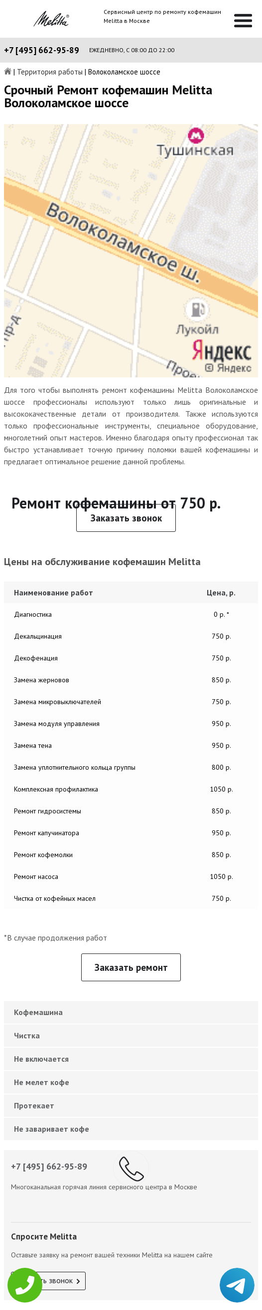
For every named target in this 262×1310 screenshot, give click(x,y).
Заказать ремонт (131, 967)
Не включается (41, 1059)
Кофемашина (38, 1012)
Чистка (27, 1035)
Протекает (34, 1105)
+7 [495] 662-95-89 (41, 50)
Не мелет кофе (41, 1082)
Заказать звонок (126, 518)
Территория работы (50, 72)
